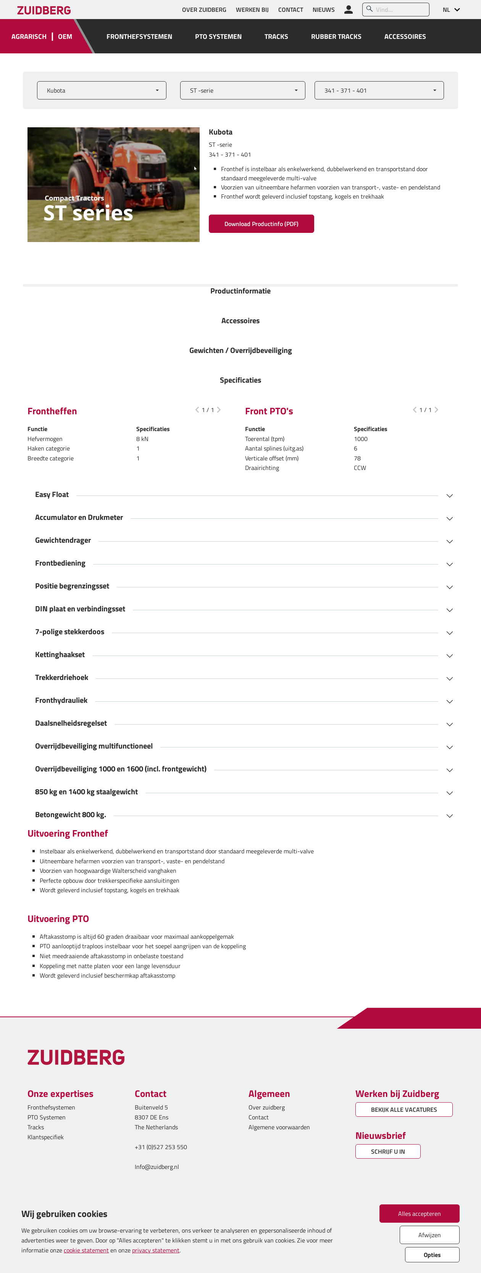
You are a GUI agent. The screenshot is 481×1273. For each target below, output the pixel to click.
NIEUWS (324, 9)
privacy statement (155, 1250)
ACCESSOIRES (405, 36)
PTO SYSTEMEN (218, 36)
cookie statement (86, 1250)
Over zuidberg (267, 1107)
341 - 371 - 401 (345, 90)
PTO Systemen (46, 1117)
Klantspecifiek (45, 1137)
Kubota (56, 90)
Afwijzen (429, 1234)
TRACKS (276, 36)
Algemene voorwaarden (279, 1127)
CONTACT (290, 9)
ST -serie (201, 90)
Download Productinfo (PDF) (261, 223)
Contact (259, 1117)
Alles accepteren (419, 1213)
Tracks (35, 1127)
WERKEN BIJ (252, 9)
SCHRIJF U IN (388, 1151)
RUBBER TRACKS (336, 36)
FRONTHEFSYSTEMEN (139, 36)
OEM (65, 36)
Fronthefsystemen (51, 1107)
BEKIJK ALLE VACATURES (404, 1109)
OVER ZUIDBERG (204, 9)
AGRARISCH (29, 36)
